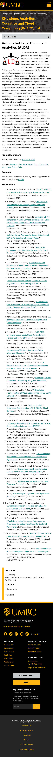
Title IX (26, 740)
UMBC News (8, 658)
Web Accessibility (26, 745)
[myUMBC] (35, 633)
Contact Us (12, 589)
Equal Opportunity (26, 730)
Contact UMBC (33, 648)
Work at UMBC (9, 665)
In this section (27, 37)
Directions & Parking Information (16, 626)
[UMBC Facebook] (5, 633)
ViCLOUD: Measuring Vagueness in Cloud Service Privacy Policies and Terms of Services (26, 335)
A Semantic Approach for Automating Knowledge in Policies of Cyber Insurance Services (27, 365)
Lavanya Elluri (16, 164)
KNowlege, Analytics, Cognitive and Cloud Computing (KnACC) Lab (21, 23)
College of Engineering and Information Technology (24, 14)
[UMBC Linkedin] (27, 633)
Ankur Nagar (28, 164)
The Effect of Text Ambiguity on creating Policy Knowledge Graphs (27, 205)
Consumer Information (26, 749)
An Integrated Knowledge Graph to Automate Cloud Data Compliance (29, 320)
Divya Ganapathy (41, 164)
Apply (26, 682)
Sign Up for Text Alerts (37, 668)
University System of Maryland (30, 721)
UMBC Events (9, 652)
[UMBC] (11, 4)
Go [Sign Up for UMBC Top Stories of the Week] (36, 706)
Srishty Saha (17, 167)
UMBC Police (33, 661)
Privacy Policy (26, 735)
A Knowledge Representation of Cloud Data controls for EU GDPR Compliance (29, 393)
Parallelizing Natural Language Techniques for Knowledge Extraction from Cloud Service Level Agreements (27, 524)
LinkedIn (10, 595)
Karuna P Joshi (28, 159)
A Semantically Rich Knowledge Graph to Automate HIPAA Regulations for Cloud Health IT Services (28, 265)
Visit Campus (8, 662)
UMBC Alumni (8, 645)
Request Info (26, 675)
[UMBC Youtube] (21, 633)
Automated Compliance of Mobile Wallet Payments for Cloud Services (27, 250)
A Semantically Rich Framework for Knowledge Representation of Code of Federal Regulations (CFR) (28, 305)
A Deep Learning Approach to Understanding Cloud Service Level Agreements (28, 457)
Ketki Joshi (6, 167)
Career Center (9, 648)
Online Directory (34, 645)
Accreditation (26, 726)
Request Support (34, 652)
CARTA (21, 179)
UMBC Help (8, 655)
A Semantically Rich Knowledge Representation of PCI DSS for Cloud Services (27, 408)
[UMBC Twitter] (10, 633)
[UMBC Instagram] (16, 633)
